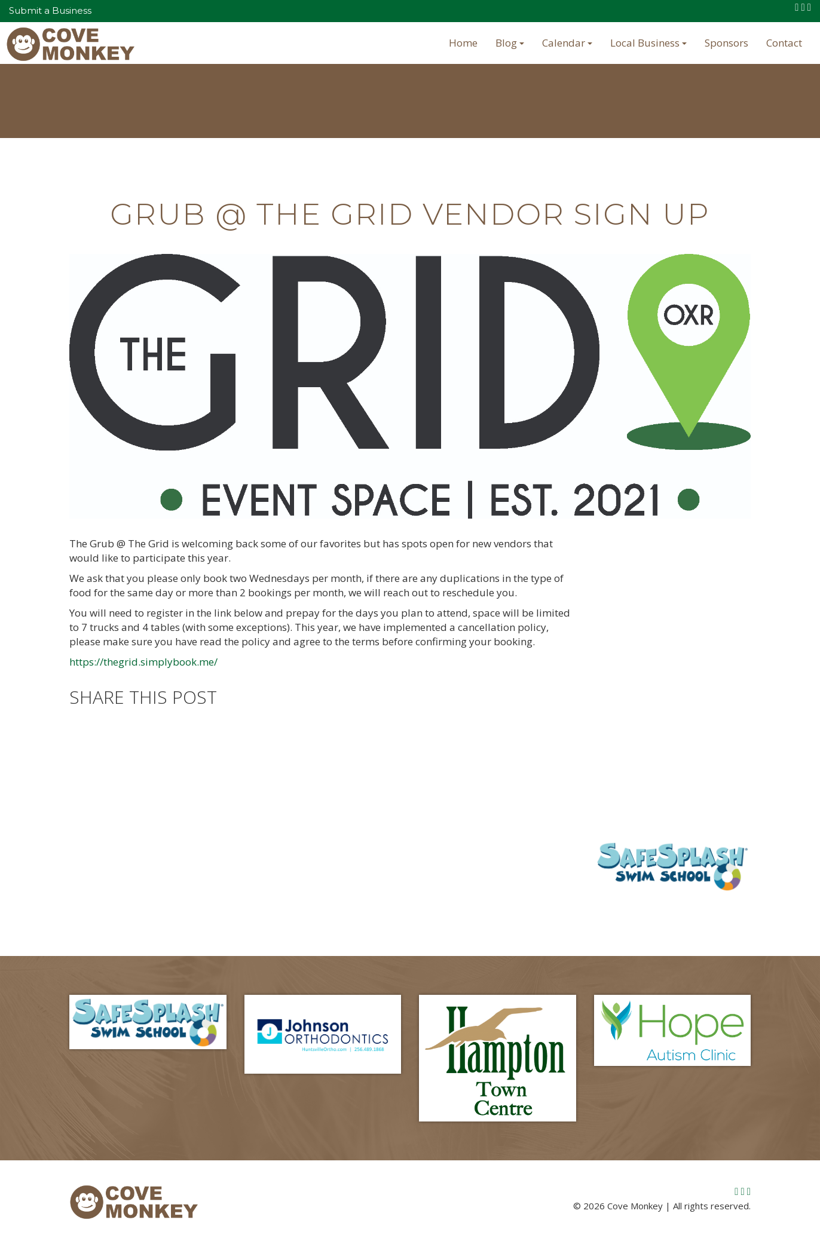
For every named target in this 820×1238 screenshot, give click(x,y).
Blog (509, 43)
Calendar (567, 43)
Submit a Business (50, 10)
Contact (784, 43)
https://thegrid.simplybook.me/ (143, 662)
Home (463, 43)
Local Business (648, 43)
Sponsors (726, 43)
